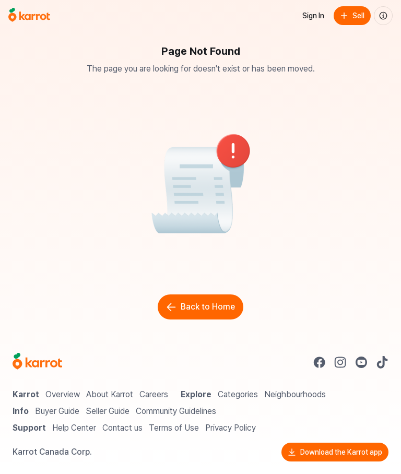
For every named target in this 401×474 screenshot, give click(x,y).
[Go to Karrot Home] (37, 362)
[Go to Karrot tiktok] (382, 362)
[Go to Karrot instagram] (340, 362)
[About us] (383, 15)
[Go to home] (29, 15)
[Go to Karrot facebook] (319, 362)
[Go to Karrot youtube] (361, 362)
